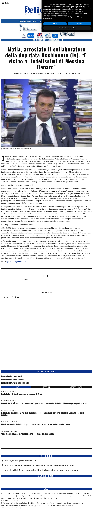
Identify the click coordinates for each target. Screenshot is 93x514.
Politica (14, 391)
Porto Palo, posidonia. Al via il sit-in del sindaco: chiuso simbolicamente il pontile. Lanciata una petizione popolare (44, 413)
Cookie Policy (16, 508)
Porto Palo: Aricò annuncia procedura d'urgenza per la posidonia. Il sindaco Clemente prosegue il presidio (44, 403)
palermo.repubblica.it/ (16, 261)
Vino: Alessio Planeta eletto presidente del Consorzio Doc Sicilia (27, 433)
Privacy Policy (6, 508)
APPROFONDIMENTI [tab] (76, 387)
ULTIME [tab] (16, 387)
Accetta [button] (79, 505)
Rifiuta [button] (55, 505)
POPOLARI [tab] (46, 387)
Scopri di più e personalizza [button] (67, 510)
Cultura (14, 431)
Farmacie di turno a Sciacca (12, 379)
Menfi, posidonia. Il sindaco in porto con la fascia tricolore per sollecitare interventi (35, 424)
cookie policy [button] (78, 492)
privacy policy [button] (50, 488)
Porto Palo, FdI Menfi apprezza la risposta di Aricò (21, 394)
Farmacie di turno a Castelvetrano (15, 382)
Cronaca (27, 73)
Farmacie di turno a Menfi (11, 376)
